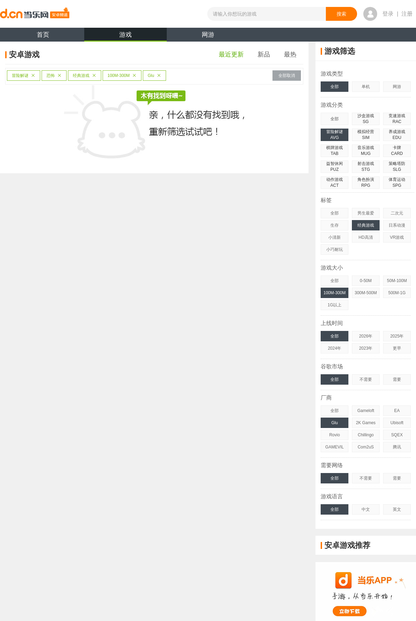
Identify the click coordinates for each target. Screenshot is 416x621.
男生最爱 (365, 213)
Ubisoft (396, 422)
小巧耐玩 (334, 249)
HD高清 (365, 237)
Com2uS (366, 447)
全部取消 (286, 75)
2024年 (334, 348)
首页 (43, 34)
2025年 (397, 336)
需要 (397, 379)
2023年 (366, 348)
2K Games (366, 422)
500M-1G (397, 292)
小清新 (334, 237)
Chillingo (366, 434)
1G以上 (334, 305)
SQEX (396, 434)
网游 (208, 34)
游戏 (125, 36)
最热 (290, 54)
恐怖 (54, 75)
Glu (154, 75)
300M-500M (366, 292)
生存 (334, 225)
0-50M (366, 280)
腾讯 (397, 447)
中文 (366, 509)
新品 (264, 54)
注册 (407, 14)
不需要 (365, 379)
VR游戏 (397, 237)
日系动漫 (397, 225)
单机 (366, 86)
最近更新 (231, 54)
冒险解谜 (23, 75)
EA (397, 410)
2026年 (366, 336)
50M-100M (397, 280)
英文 (397, 509)
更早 (397, 348)
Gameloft (365, 410)
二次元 (397, 213)
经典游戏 (84, 75)
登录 (387, 14)
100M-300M (122, 75)
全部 (334, 86)
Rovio (334, 434)
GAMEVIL (334, 447)
